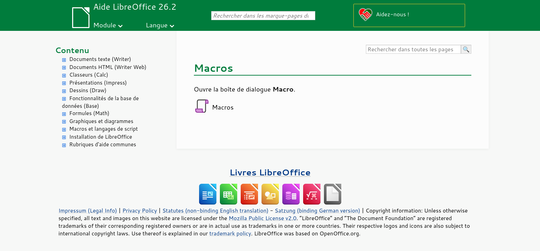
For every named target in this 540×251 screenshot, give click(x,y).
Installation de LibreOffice (100, 136)
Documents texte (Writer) (100, 59)
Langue (157, 24)
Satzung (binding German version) (317, 210)
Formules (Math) (89, 113)
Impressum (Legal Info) (88, 210)
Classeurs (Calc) (88, 74)
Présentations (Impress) (98, 82)
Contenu (72, 50)
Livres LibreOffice (269, 172)
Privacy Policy (139, 210)
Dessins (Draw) (87, 90)
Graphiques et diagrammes (101, 121)
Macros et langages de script (103, 128)
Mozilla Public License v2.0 (263, 218)
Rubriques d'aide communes (102, 144)
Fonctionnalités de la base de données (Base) (100, 102)
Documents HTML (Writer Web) (108, 67)
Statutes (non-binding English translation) (215, 210)
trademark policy (230, 233)
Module (104, 24)
